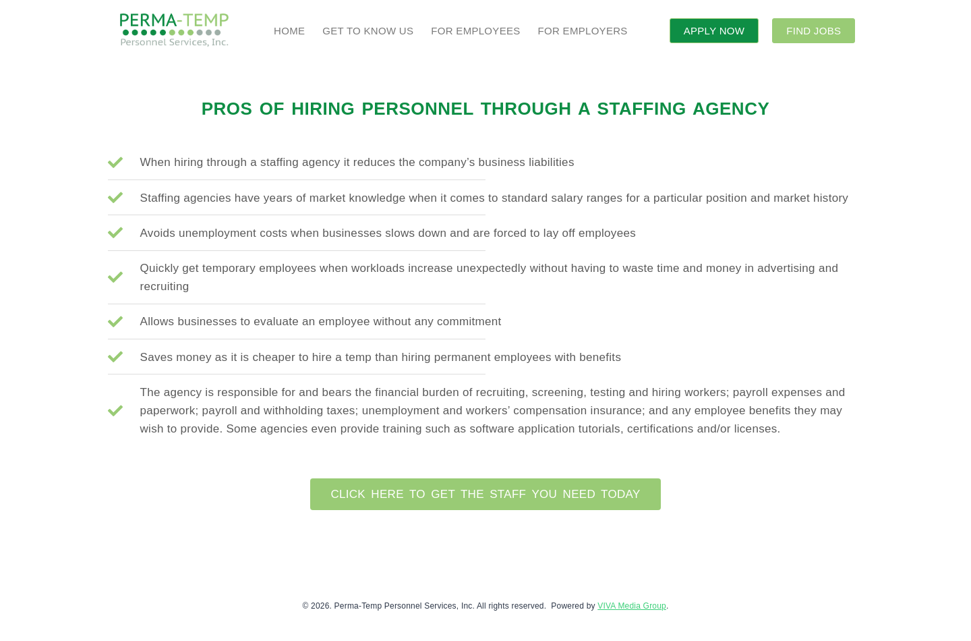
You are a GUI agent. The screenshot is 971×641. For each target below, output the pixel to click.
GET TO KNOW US (367, 30)
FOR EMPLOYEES (475, 30)
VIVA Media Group (631, 606)
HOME (289, 30)
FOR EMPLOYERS (583, 30)
